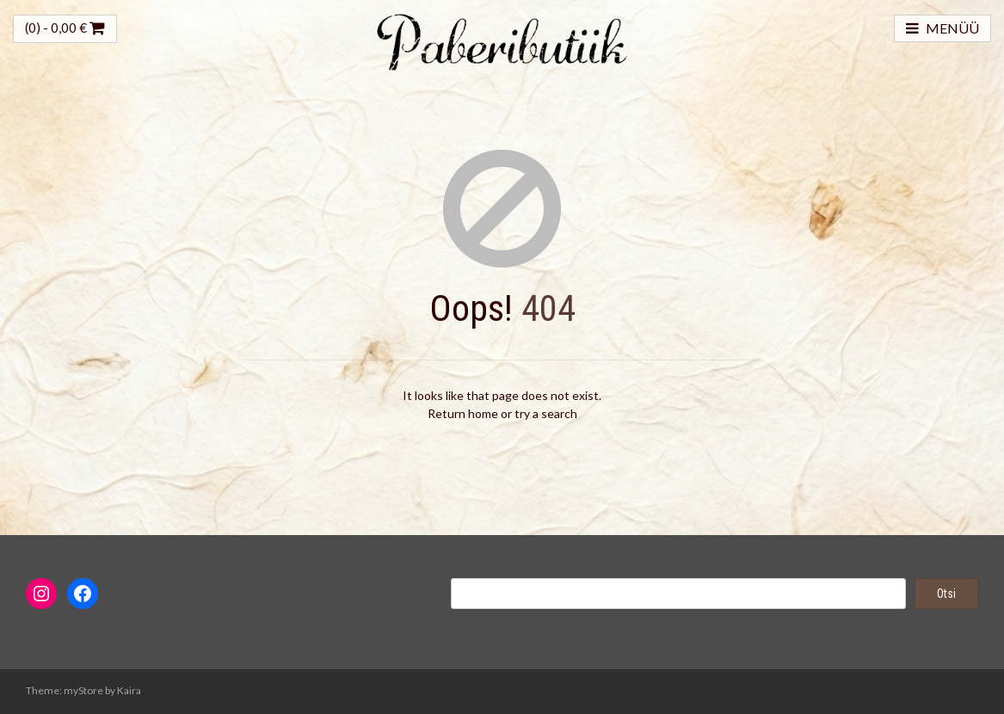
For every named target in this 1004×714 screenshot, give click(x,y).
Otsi (946, 593)
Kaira (129, 690)
